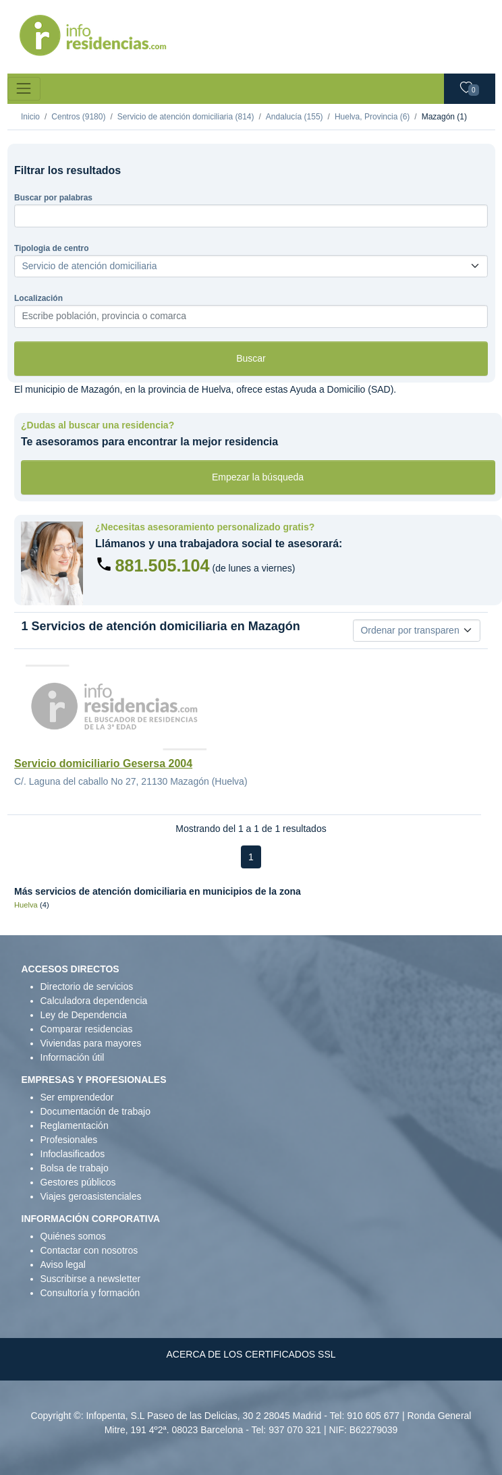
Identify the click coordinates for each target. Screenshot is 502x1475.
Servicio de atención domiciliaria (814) (185, 116)
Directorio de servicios (87, 986)
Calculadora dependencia (94, 1000)
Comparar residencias (86, 1029)
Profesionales (69, 1139)
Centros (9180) (78, 116)
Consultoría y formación (90, 1292)
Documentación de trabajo (95, 1111)
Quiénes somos (73, 1236)
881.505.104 (162, 565)
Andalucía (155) (294, 116)
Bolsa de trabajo (74, 1168)
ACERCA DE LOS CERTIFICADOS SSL (250, 1354)
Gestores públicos (78, 1182)
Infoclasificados (72, 1153)
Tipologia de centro (51, 248)
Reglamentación (74, 1125)
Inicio (30, 116)
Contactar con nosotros (89, 1250)
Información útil (72, 1057)
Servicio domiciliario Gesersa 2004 (103, 763)
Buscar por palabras (53, 197)
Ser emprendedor (77, 1097)
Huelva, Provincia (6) (372, 116)
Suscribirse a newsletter (90, 1278)
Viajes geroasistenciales (91, 1196)
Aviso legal (63, 1264)
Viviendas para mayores (91, 1043)
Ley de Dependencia (83, 1014)
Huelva (26, 905)
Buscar (251, 358)
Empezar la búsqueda (258, 477)
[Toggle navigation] (23, 89)
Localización (38, 298)
